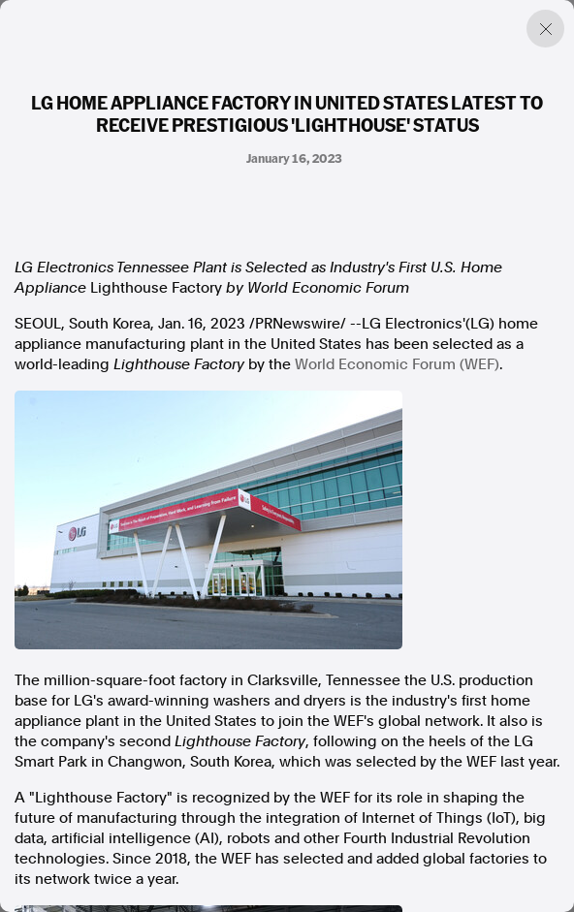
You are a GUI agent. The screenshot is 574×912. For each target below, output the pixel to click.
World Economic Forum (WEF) (397, 364)
